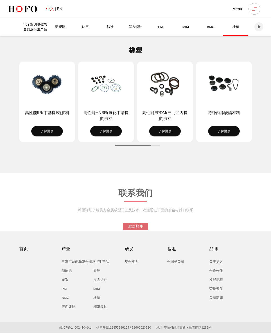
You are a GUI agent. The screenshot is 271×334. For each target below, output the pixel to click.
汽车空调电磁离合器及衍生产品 (35, 27)
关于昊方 (216, 262)
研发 (129, 249)
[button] (258, 27)
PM (160, 27)
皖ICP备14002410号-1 (75, 328)
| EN (54, 9)
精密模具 (100, 307)
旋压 (85, 27)
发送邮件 (135, 231)
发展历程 (216, 280)
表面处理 (68, 307)
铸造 (110, 27)
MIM (185, 27)
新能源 (60, 27)
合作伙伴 (216, 271)
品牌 (213, 249)
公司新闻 (216, 298)
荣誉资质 (216, 289)
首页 (23, 249)
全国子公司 (175, 262)
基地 (171, 249)
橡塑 (236, 27)
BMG (211, 27)
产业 (66, 249)
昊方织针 (135, 27)
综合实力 (131, 262)
